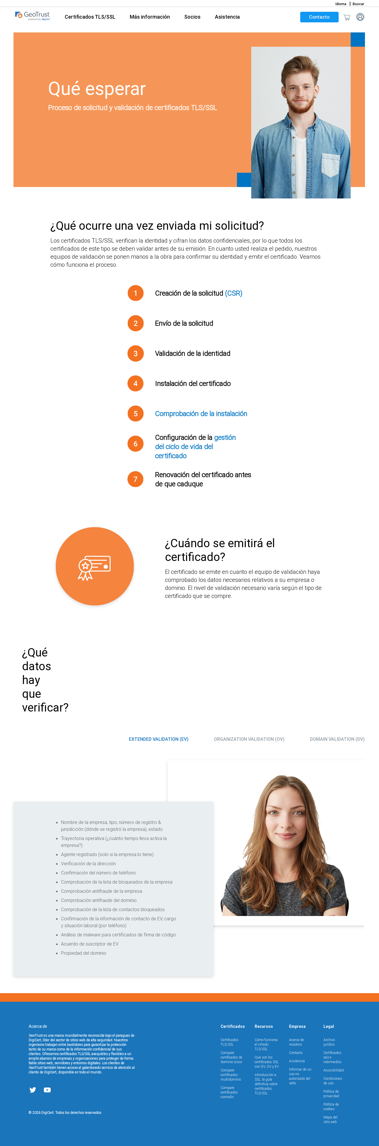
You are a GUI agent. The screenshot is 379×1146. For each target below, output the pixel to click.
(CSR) (233, 293)
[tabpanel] (189, 867)
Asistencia (297, 1061)
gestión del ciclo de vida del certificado (195, 446)
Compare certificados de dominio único (231, 1057)
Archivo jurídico (329, 1042)
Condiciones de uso (332, 1080)
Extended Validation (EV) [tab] (158, 739)
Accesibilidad (333, 1070)
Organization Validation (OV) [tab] (249, 739)
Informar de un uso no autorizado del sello (300, 1076)
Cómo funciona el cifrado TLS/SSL (266, 1044)
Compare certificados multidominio (231, 1074)
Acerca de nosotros (296, 1042)
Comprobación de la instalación (201, 414)
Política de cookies (331, 1106)
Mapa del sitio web (330, 1119)
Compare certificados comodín (229, 1092)
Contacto (319, 17)
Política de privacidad (331, 1093)
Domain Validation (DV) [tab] (337, 739)
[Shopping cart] (346, 17)
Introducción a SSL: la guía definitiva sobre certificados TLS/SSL (266, 1084)
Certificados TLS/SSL (229, 1042)
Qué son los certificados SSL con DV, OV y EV (267, 1062)
